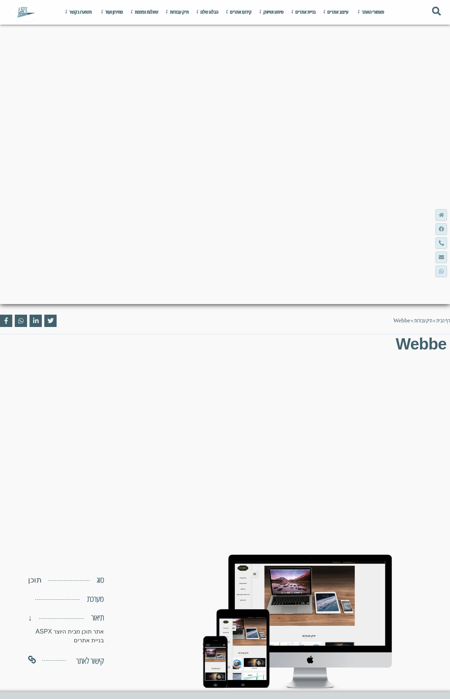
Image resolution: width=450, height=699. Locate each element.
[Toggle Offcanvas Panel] (436, 12)
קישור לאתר (90, 661)
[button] (22, 599)
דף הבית (443, 321)
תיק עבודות (423, 321)
